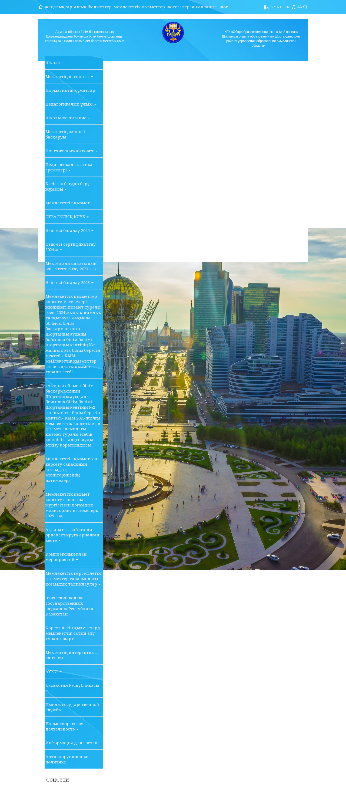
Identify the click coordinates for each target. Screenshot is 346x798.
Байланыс (206, 6)
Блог (223, 6)
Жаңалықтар (58, 6)
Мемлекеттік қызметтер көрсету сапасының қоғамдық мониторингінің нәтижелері (71, 469)
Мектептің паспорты (69, 76)
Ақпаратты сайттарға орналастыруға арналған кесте (72, 535)
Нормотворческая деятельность (64, 726)
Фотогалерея (180, 6)
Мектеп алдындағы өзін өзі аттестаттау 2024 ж (71, 266)
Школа (52, 62)
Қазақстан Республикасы (72, 687)
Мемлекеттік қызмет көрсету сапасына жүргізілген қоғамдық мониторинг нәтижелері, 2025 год (71, 504)
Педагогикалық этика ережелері (68, 167)
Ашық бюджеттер (93, 6)
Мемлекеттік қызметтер (139, 6)
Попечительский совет (71, 150)
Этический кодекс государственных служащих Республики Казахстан (69, 606)
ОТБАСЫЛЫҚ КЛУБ (67, 216)
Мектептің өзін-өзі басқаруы (65, 134)
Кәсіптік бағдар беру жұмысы (67, 186)
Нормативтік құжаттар (70, 90)
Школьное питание (67, 117)
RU (280, 6)
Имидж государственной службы (72, 707)
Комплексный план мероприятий (65, 556)
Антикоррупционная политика (67, 759)
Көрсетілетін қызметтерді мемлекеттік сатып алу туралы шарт (73, 633)
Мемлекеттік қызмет (67, 202)
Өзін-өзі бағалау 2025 (69, 230)
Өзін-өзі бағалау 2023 (69, 282)
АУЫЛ (53, 671)
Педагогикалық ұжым (70, 104)
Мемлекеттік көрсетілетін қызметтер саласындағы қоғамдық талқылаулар (73, 578)
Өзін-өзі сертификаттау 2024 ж (70, 246)
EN (287, 6)
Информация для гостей (71, 742)
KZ (272, 6)
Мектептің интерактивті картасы (71, 655)
